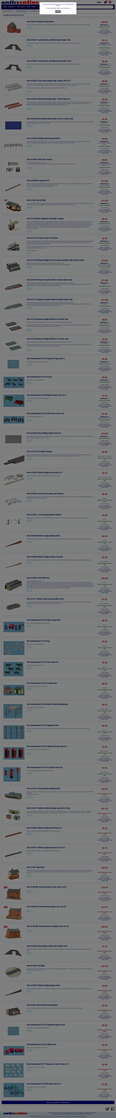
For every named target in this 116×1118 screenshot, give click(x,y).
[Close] (58, 11)
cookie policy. (66, 8)
